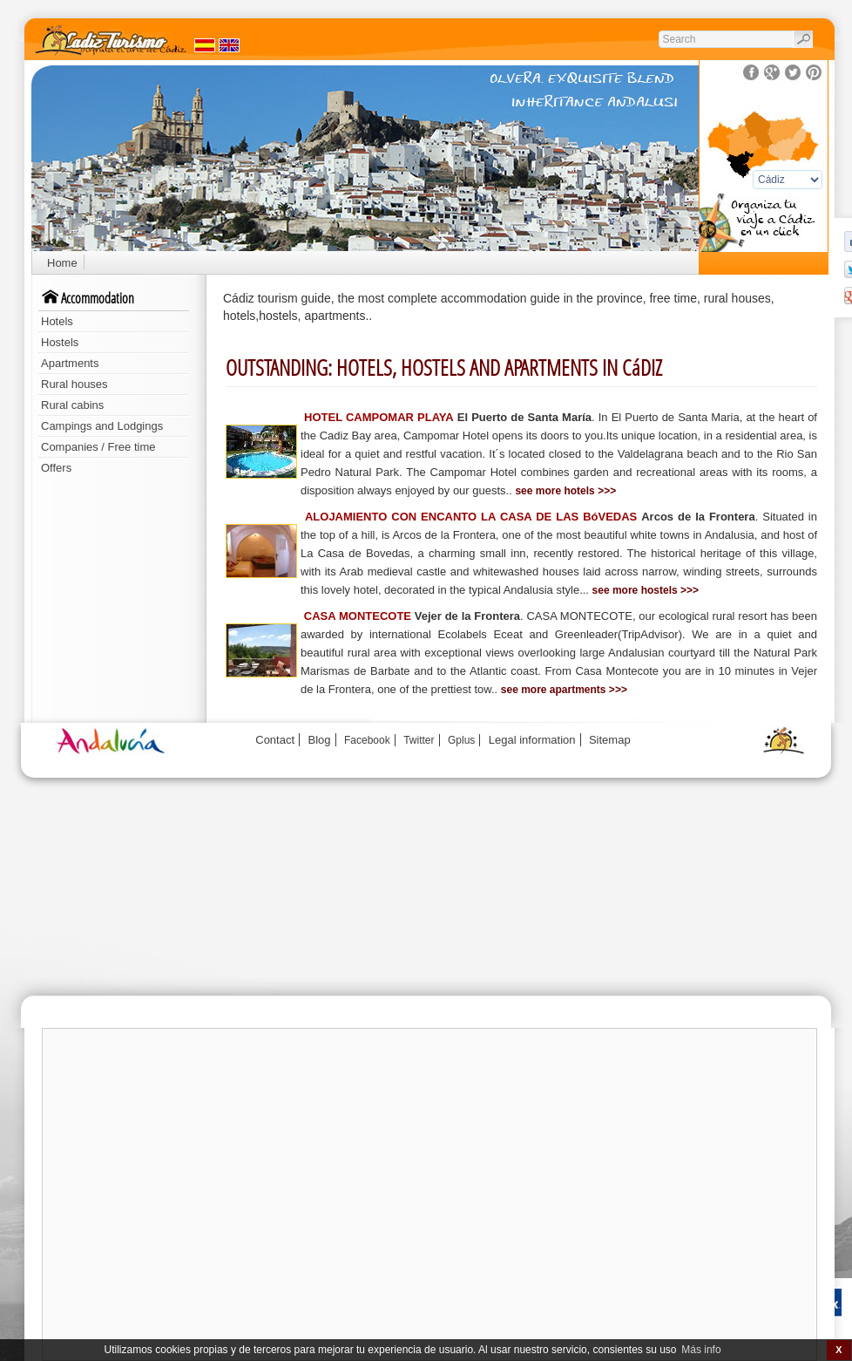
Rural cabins (72, 405)
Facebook (367, 740)
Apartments (69, 363)
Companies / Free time (98, 446)
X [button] (838, 1349)
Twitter (418, 740)
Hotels (57, 321)
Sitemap (610, 739)
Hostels (59, 342)
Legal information (532, 739)
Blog (319, 739)
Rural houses (74, 384)
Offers (56, 467)
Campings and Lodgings (102, 425)
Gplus (461, 740)
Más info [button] (700, 1350)
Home (62, 262)
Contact (274, 739)
